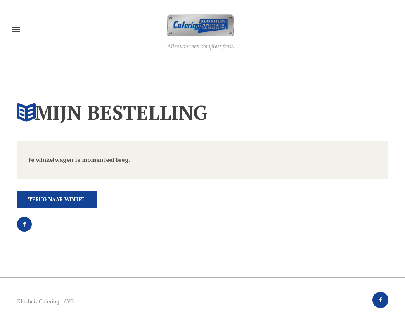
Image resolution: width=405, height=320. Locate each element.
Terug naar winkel (56, 199)
